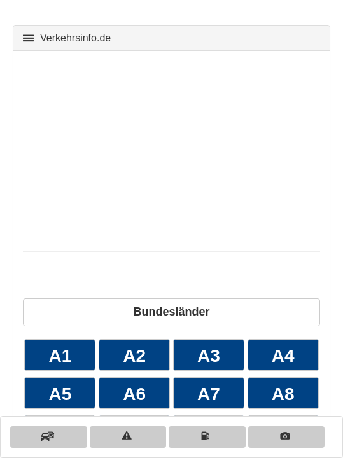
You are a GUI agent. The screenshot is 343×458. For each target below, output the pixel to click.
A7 (208, 394)
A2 (134, 356)
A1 (59, 356)
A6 (134, 394)
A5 (59, 394)
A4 (283, 356)
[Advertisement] (171, 149)
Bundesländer (171, 311)
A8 (283, 394)
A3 (208, 356)
